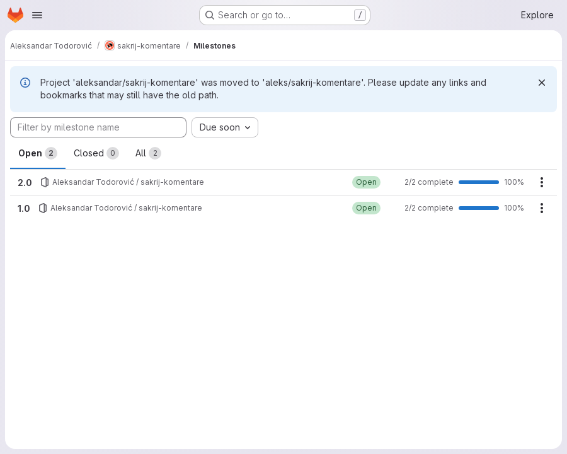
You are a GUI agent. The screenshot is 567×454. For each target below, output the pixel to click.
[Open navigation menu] (37, 15)
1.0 (24, 208)
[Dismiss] (541, 82)
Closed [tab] (96, 153)
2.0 (25, 182)
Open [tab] (37, 153)
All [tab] (148, 153)
